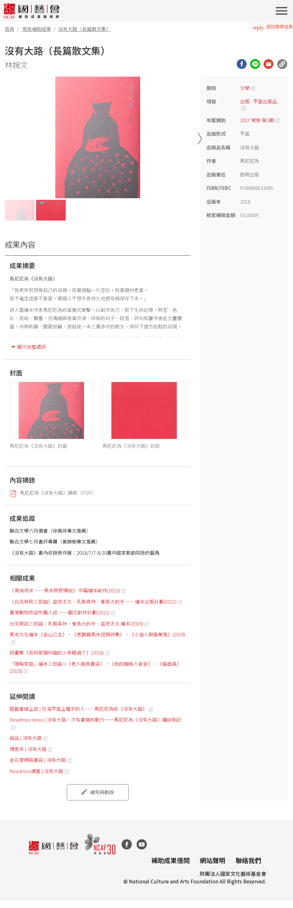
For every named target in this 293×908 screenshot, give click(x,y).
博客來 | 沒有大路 (28, 749)
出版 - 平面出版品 (258, 101)
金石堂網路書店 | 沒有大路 (38, 759)
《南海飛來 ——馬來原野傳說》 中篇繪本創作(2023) (65, 590)
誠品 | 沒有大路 (26, 737)
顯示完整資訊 (31, 346)
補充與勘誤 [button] (102, 792)
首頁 (9, 29)
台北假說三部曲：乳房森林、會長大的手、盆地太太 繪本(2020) (76, 623)
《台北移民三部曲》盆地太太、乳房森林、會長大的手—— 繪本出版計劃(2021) (93, 601)
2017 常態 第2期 (257, 120)
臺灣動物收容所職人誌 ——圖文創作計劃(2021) (59, 612)
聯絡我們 (248, 860)
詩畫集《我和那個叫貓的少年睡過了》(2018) (57, 652)
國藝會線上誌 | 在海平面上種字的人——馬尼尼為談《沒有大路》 (78, 708)
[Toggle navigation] (283, 11)
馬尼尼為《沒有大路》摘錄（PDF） (58, 492)
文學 (245, 88)
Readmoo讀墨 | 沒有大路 (36, 771)
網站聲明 (212, 860)
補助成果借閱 (170, 860)
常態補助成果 (36, 29)
